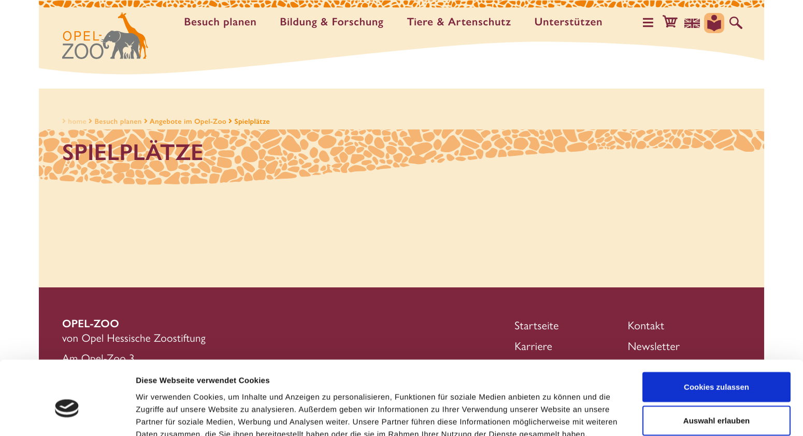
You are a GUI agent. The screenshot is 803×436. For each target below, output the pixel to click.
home (73, 121)
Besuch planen (222, 22)
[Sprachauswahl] (694, 23)
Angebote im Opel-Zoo (188, 121)
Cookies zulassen (716, 334)
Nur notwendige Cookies (716, 402)
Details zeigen (551, 415)
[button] (673, 23)
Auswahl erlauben (716, 368)
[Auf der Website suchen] (736, 23)
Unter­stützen (570, 22)
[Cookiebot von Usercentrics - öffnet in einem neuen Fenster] (67, 416)
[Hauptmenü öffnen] (652, 23)
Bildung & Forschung (333, 22)
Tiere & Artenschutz (461, 22)
